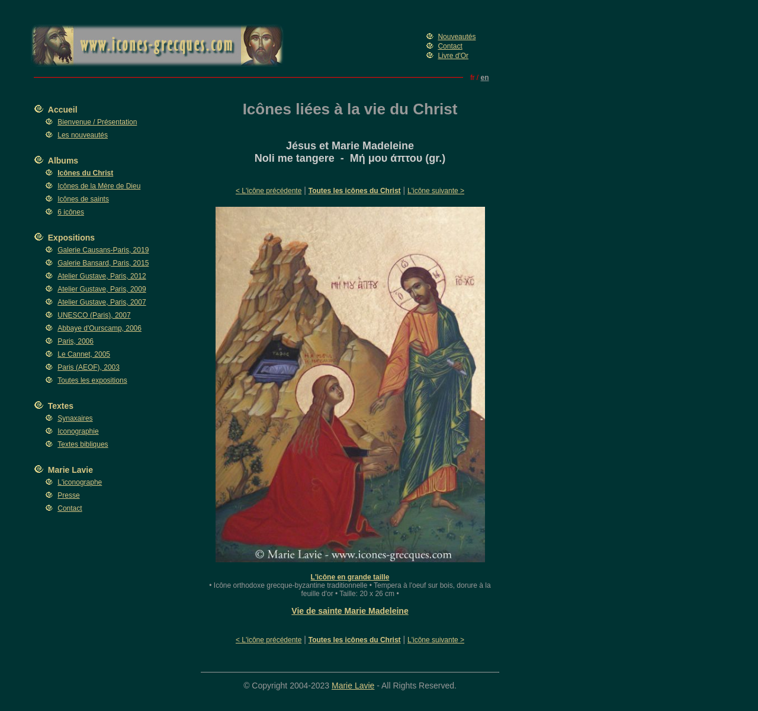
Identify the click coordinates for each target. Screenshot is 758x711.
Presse (68, 495)
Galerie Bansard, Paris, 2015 (103, 263)
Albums (63, 160)
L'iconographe (79, 482)
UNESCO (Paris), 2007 (93, 315)
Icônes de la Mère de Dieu (98, 186)
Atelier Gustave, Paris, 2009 (101, 289)
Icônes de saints (83, 199)
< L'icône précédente (268, 191)
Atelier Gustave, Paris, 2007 (101, 302)
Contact (450, 46)
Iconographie (77, 431)
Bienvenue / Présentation (97, 122)
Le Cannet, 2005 (83, 354)
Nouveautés (457, 37)
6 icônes (70, 212)
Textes (60, 406)
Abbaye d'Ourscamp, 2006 (99, 328)
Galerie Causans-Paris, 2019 (103, 250)
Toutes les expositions (92, 380)
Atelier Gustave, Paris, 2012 (101, 276)
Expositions (71, 237)
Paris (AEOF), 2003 (88, 367)
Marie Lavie (70, 470)
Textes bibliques (82, 444)
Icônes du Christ (85, 173)
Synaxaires (74, 418)
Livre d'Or (453, 56)
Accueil (63, 109)
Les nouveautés (82, 135)
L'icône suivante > (435, 191)
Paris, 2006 (75, 341)
